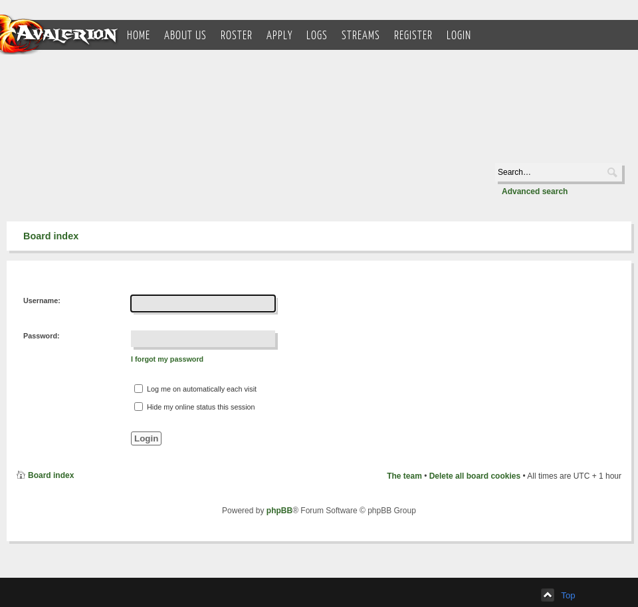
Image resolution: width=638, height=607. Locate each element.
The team (404, 476)
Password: (41, 336)
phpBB (279, 510)
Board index (50, 236)
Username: (41, 300)
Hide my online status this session (194, 406)
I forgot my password (167, 359)
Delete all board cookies (474, 476)
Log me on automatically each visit (195, 388)
